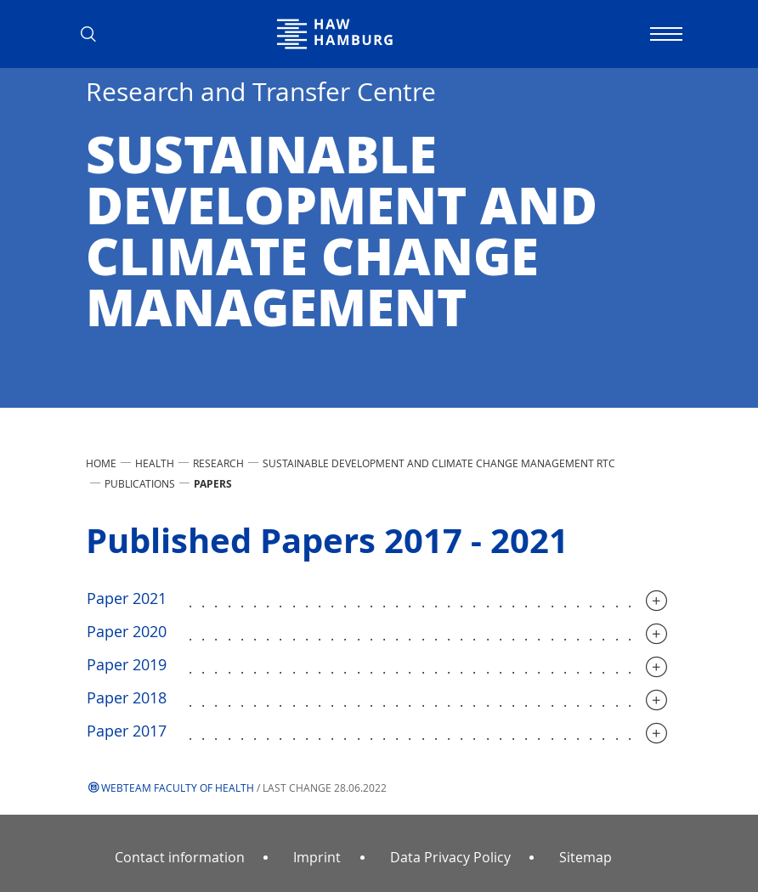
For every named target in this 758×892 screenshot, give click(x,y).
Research (218, 463)
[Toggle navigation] (663, 34)
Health (154, 463)
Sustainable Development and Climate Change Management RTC (439, 463)
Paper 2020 (127, 631)
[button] (94, 34)
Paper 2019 (127, 664)
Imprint (317, 857)
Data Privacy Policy (450, 857)
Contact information (180, 857)
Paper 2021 (127, 598)
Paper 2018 (127, 697)
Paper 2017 (127, 730)
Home (101, 463)
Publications (140, 483)
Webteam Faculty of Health (177, 787)
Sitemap (585, 857)
